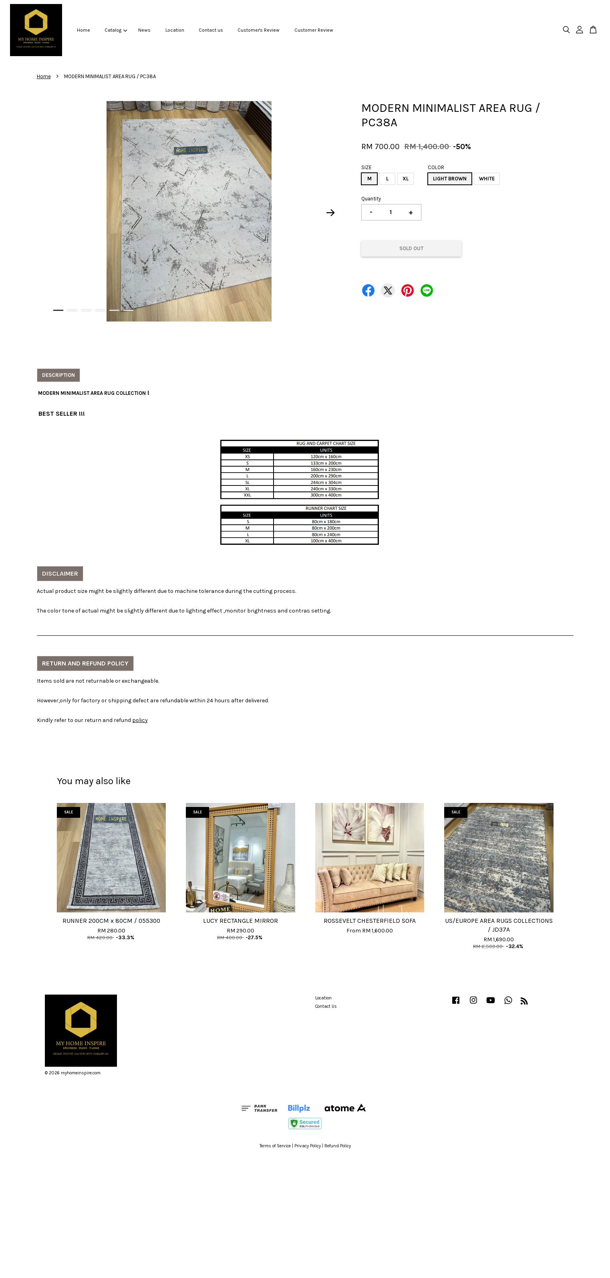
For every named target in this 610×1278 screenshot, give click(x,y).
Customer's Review (259, 30)
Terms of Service (275, 1146)
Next (330, 213)
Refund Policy (337, 1146)
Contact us (211, 30)
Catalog (116, 30)
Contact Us (326, 1006)
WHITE (487, 179)
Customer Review (313, 30)
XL (406, 179)
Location (174, 30)
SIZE (366, 167)
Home (83, 30)
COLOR (436, 167)
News (144, 30)
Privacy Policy (307, 1146)
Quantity (371, 199)
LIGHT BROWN (450, 179)
